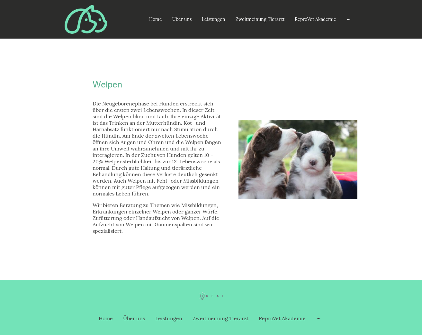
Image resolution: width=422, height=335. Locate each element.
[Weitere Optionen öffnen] (349, 19)
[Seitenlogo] (86, 19)
